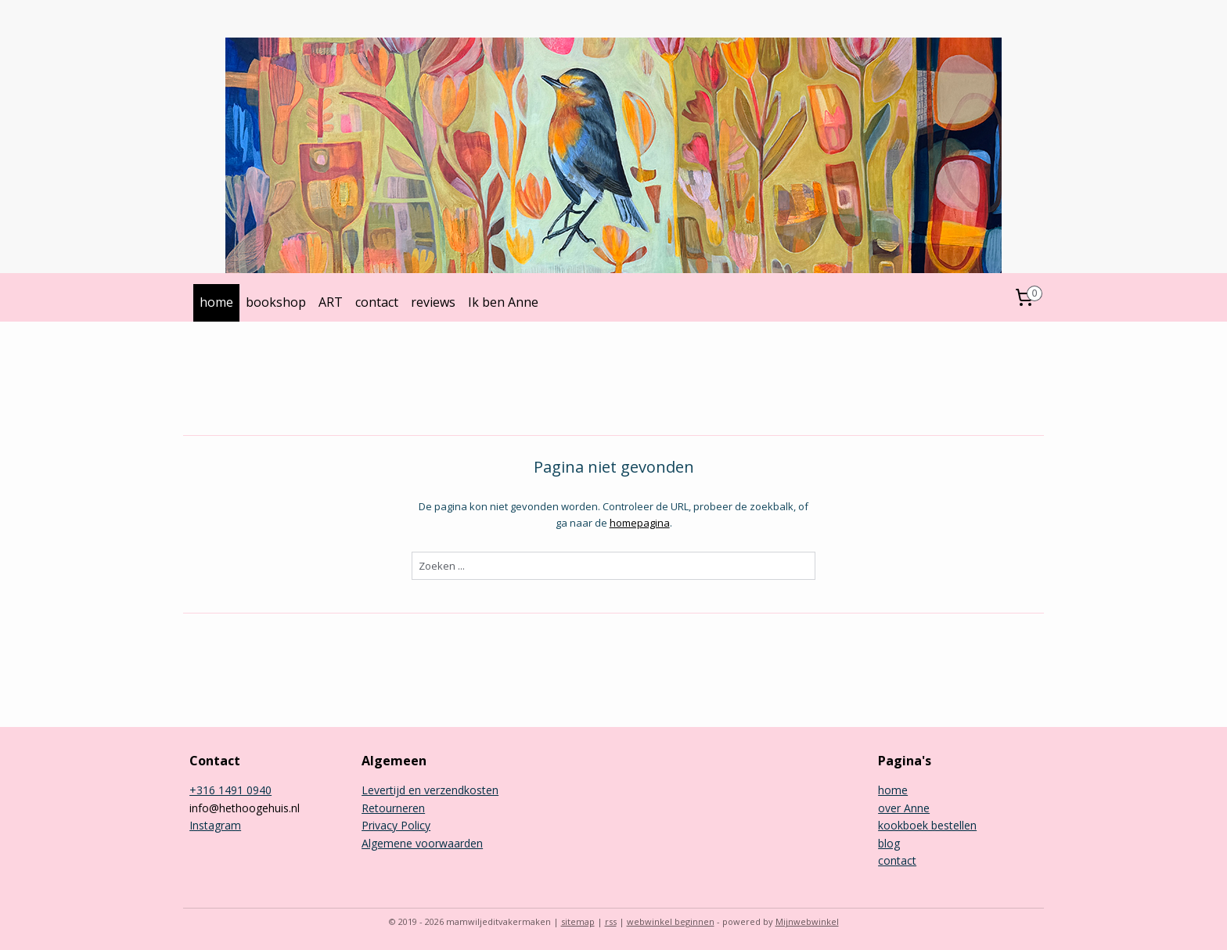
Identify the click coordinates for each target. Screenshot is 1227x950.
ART (330, 302)
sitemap (578, 921)
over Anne (904, 808)
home (216, 302)
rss (611, 921)
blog (889, 843)
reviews (433, 302)
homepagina (639, 523)
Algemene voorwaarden (422, 843)
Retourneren (393, 808)
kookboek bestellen (927, 825)
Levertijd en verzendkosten (430, 790)
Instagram (215, 825)
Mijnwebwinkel (807, 921)
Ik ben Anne (503, 302)
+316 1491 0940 (230, 790)
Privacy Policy (396, 825)
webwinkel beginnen (670, 921)
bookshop (276, 302)
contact (376, 302)
